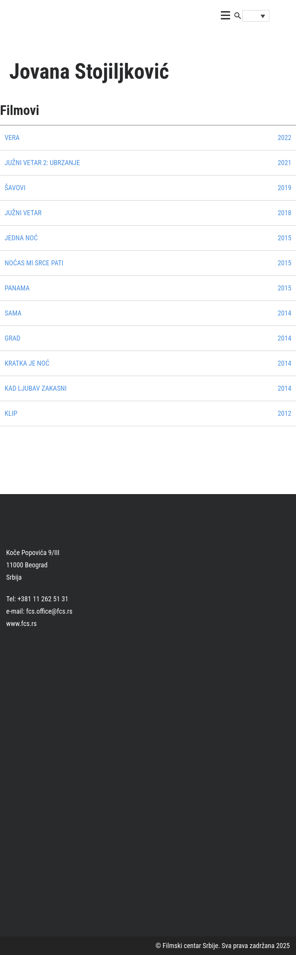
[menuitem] (255, 16)
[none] (255, 16)
